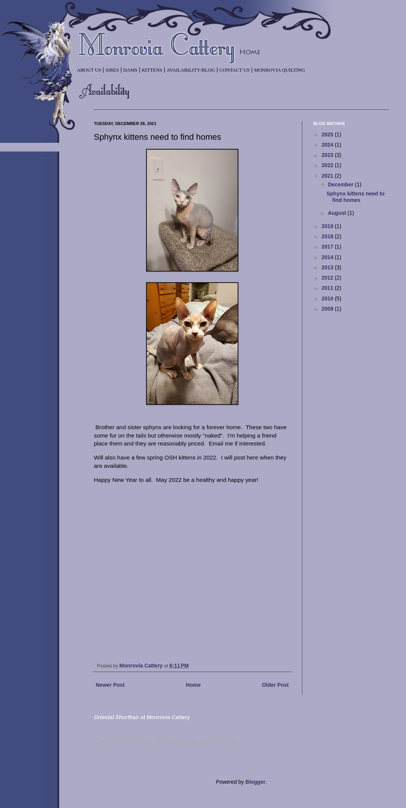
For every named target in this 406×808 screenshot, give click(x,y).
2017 (328, 247)
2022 (328, 165)
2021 (328, 176)
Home (193, 685)
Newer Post (110, 685)
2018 (328, 236)
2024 (328, 145)
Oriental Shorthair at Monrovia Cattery (142, 717)
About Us (89, 70)
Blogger (256, 782)
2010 (328, 298)
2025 (328, 134)
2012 (328, 278)
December (341, 184)
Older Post (275, 685)
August (337, 213)
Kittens (152, 70)
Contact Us (234, 70)
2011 (328, 288)
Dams (130, 70)
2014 (328, 257)
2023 (328, 155)
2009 (328, 309)
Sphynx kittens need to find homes (355, 197)
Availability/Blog (190, 70)
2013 (328, 267)
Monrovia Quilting (279, 70)
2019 (328, 226)
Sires (112, 70)
